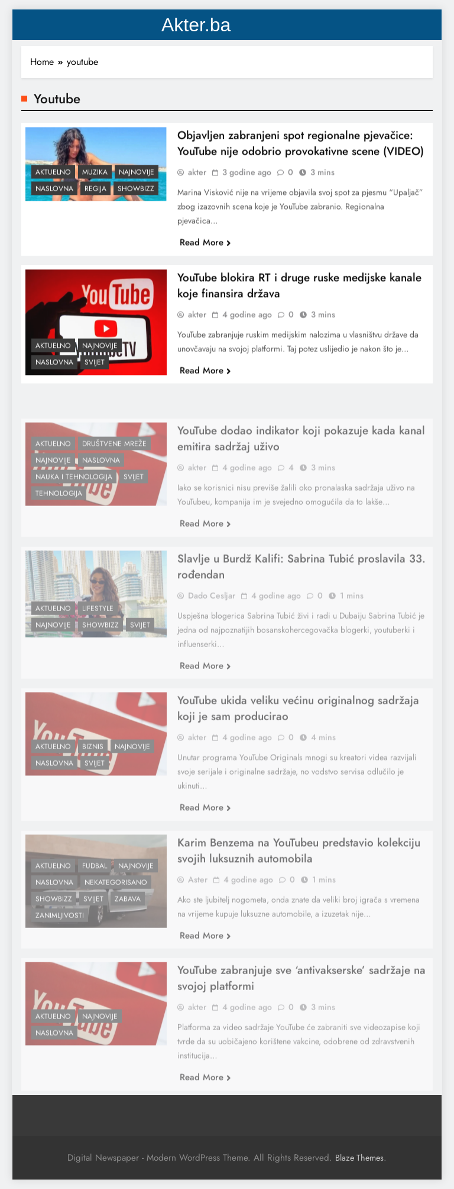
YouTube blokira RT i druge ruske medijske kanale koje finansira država (299, 291)
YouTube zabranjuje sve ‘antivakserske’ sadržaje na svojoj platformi (301, 1001)
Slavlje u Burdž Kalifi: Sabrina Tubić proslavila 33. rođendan (301, 589)
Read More (205, 248)
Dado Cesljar (211, 618)
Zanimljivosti (59, 938)
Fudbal (94, 888)
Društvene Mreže (114, 466)
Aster (197, 902)
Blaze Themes (359, 1158)
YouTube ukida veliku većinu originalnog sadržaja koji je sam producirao (298, 731)
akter (197, 178)
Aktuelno (53, 177)
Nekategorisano (116, 905)
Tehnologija (58, 516)
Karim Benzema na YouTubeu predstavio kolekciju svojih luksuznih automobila (298, 873)
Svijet (95, 368)
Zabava (128, 921)
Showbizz (136, 194)
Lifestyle (98, 631)
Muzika (95, 177)
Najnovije (136, 177)
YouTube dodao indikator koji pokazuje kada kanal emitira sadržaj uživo (301, 461)
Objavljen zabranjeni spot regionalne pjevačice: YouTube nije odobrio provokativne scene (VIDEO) (300, 149)
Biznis (92, 770)
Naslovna (54, 194)
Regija (95, 194)
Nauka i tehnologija (73, 500)
